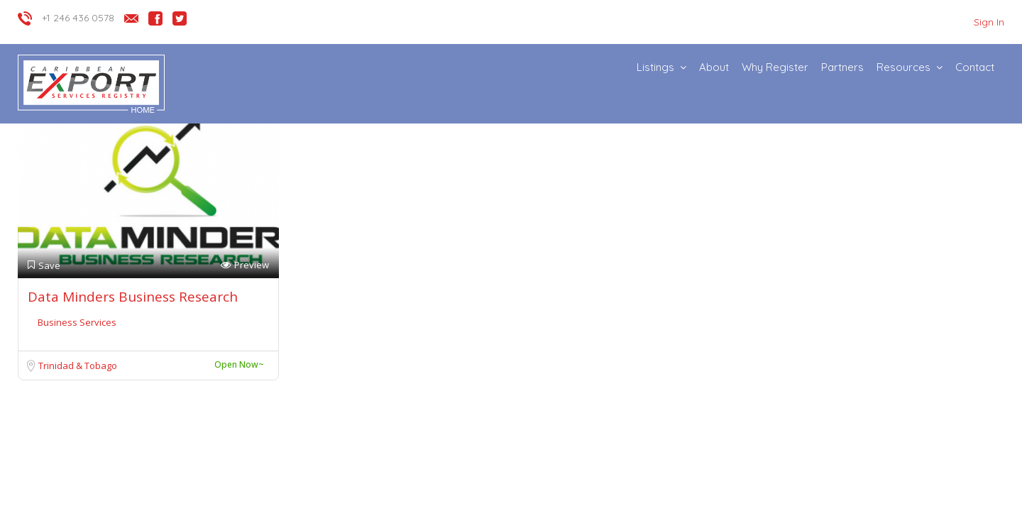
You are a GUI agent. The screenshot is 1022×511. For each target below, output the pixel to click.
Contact (974, 67)
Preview (245, 265)
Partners (842, 67)
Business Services (77, 322)
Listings (655, 67)
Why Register (775, 67)
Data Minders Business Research (133, 296)
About (714, 67)
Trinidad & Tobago (77, 365)
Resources (903, 67)
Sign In (989, 22)
